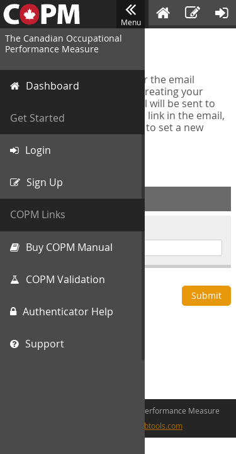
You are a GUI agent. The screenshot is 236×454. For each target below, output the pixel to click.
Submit (206, 295)
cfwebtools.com (155, 426)
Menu (130, 14)
